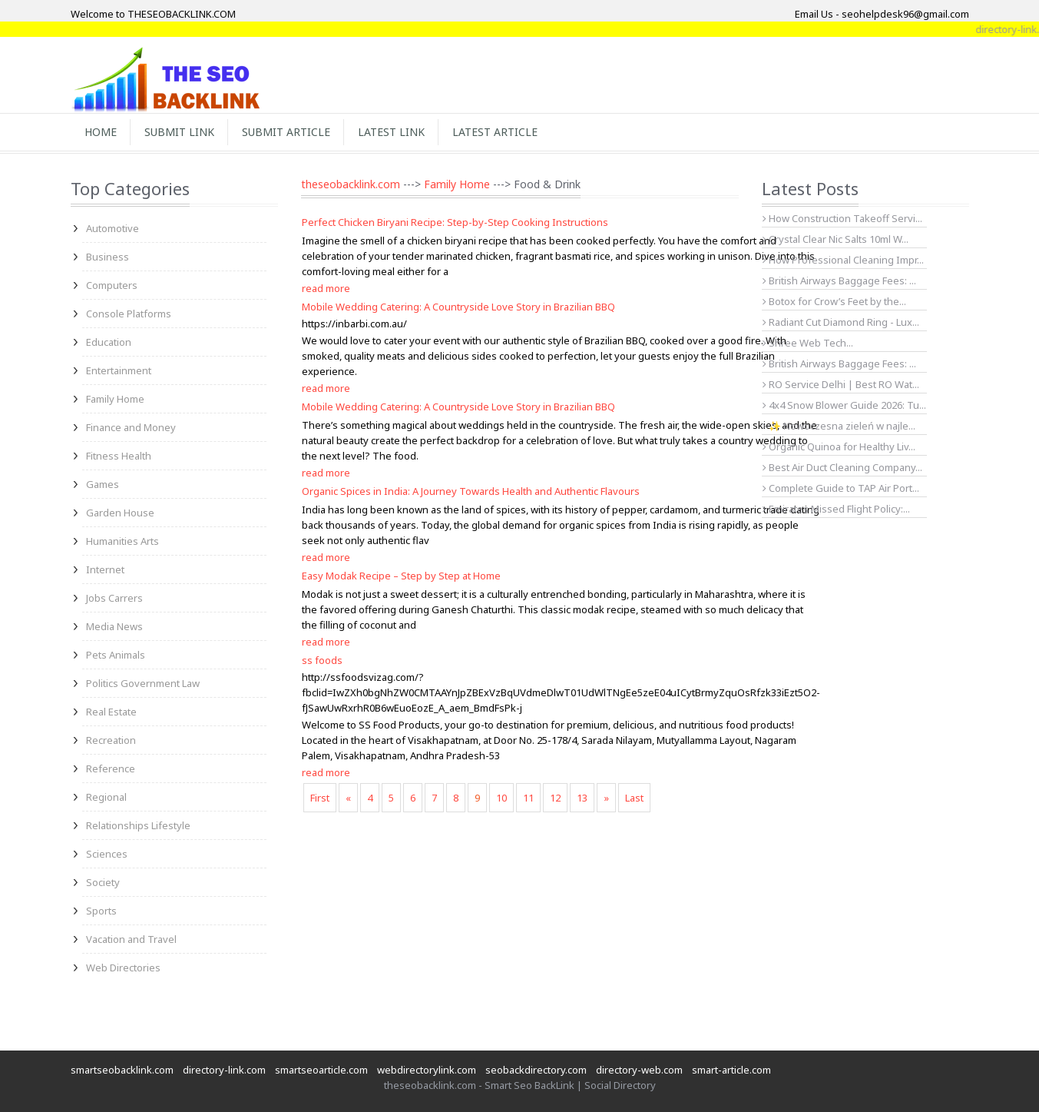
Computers (111, 285)
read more (326, 288)
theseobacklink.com (350, 184)
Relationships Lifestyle (138, 825)
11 (528, 798)
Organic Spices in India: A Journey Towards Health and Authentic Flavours (471, 491)
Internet (105, 569)
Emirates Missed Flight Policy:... (836, 509)
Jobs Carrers (114, 598)
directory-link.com (224, 1070)
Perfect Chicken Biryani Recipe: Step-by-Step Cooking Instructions (455, 222)
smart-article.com (731, 1070)
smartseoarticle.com (321, 1070)
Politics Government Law (143, 683)
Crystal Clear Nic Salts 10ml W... (835, 239)
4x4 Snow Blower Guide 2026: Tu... (844, 405)
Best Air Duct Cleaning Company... (842, 467)
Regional (106, 797)
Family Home (115, 399)
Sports (101, 911)
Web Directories (123, 967)
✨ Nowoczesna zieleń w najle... (839, 426)
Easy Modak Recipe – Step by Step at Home (401, 576)
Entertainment (118, 370)
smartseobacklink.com (122, 1070)
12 (555, 798)
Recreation (111, 740)
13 (582, 798)
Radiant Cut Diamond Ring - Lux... (841, 322)
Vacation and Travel (131, 939)
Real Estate (111, 712)
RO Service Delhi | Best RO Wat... (841, 384)
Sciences (106, 854)
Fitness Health (118, 456)
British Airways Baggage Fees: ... (839, 280)
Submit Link (179, 131)
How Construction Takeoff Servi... (842, 218)
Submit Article (286, 131)
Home (100, 131)
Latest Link (391, 131)
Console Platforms (128, 313)
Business (107, 257)
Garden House (120, 512)
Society (103, 882)
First (319, 798)
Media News (114, 626)
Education (108, 342)
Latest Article (495, 131)
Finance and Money (131, 427)
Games (102, 484)
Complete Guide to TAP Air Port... (841, 488)
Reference (110, 768)
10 (501, 798)
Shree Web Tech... (808, 343)
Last (634, 798)
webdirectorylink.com (426, 1070)
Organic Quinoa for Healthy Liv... (839, 446)
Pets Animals (115, 655)
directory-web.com (639, 1070)
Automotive (112, 228)
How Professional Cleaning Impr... (843, 260)
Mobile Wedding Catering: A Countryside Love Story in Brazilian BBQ (458, 307)
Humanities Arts (122, 541)
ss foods (322, 660)
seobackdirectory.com (536, 1070)
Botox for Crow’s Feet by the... (834, 301)
